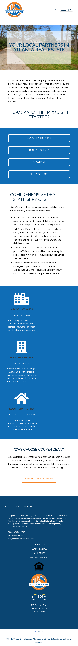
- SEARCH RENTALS (39, 549)
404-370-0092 (39, 612)
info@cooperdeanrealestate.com (21, 539)
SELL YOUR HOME (39, 174)
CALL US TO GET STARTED (39, 479)
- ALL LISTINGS (39, 553)
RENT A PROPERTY (39, 150)
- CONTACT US (39, 545)
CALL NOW (66, 10)
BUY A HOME (39, 162)
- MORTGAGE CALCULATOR (39, 558)
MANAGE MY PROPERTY (39, 138)
